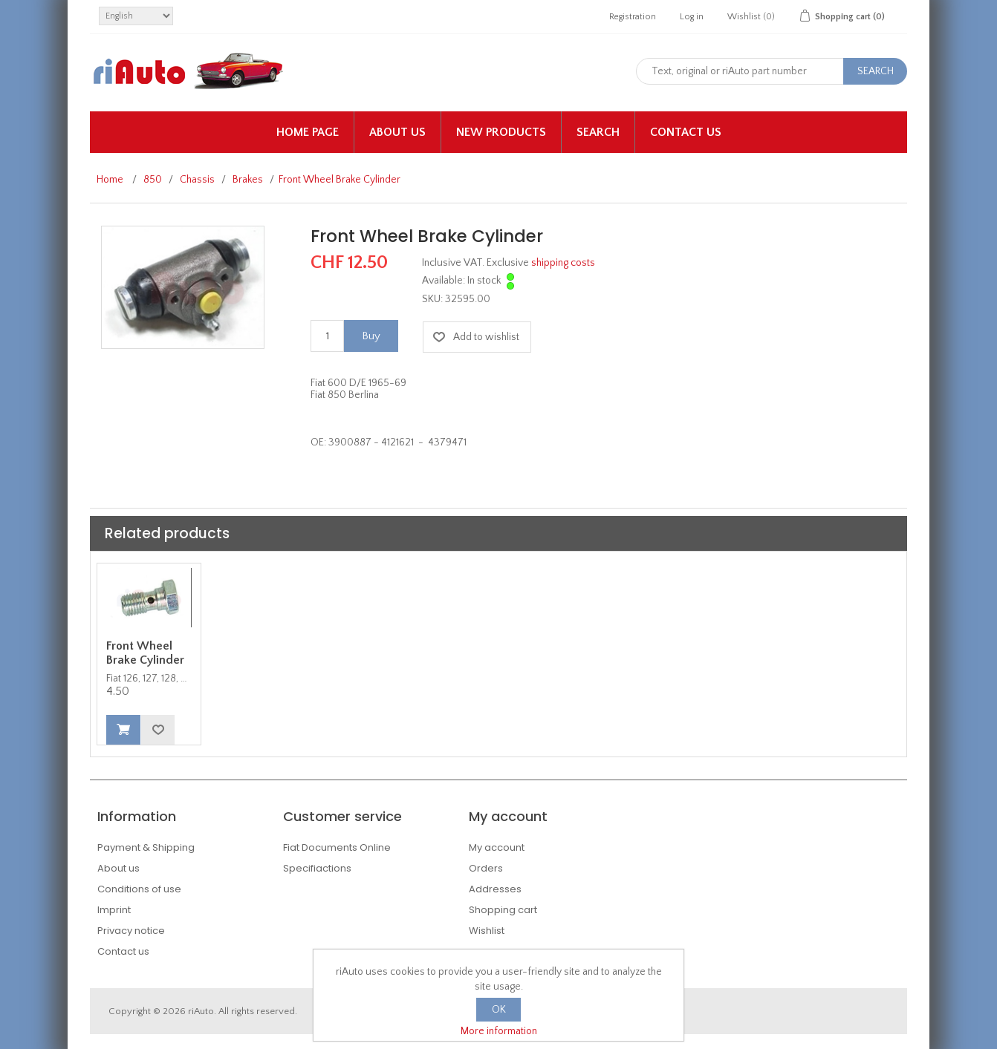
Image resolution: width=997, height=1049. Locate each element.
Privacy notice (131, 931)
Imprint (114, 910)
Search (598, 132)
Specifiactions (317, 868)
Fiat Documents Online (337, 847)
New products (501, 132)
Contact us (685, 132)
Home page (307, 132)
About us (397, 132)
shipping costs (563, 263)
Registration (632, 17)
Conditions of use (139, 889)
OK (499, 1010)
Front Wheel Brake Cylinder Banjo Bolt (145, 660)
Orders (486, 868)
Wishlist (486, 931)
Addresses (495, 889)
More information (499, 1031)
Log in (692, 17)
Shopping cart (503, 910)
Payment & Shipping (146, 847)
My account (497, 847)
